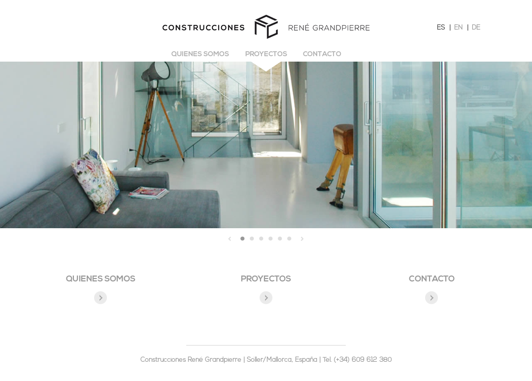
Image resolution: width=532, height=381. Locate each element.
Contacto (322, 54)
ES (441, 28)
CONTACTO (432, 279)
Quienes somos (200, 54)
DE (476, 28)
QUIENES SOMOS (100, 279)
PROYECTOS (266, 279)
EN (458, 28)
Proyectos (266, 54)
